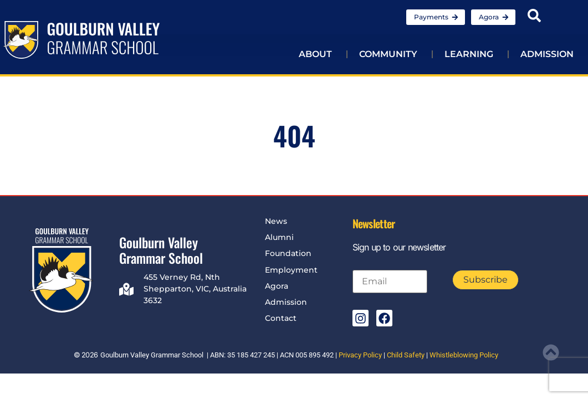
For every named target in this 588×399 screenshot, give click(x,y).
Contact (280, 318)
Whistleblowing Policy (464, 355)
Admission (286, 302)
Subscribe (485, 279)
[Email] (389, 281)
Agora (276, 286)
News (276, 221)
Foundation (288, 253)
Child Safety (406, 355)
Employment (291, 270)
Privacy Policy (360, 355)
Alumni (279, 237)
